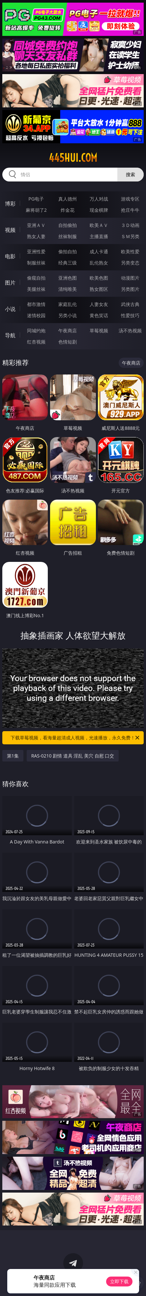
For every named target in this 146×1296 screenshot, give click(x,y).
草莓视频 (99, 330)
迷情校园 (36, 315)
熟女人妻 (36, 236)
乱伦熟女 (99, 263)
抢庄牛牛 (130, 210)
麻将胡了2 (36, 210)
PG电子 (36, 199)
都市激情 (36, 304)
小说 (10, 309)
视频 (10, 230)
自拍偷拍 (67, 225)
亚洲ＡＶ (36, 225)
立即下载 (119, 1281)
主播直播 (99, 236)
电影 (10, 256)
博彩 (10, 203)
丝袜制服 (67, 236)
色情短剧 (67, 342)
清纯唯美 (67, 289)
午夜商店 (67, 330)
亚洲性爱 (36, 251)
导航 (10, 335)
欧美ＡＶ (99, 225)
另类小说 (67, 315)
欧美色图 (99, 278)
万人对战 (99, 199)
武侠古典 (130, 304)
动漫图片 (130, 278)
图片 (10, 282)
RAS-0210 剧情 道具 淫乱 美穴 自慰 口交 (72, 756)
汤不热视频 (130, 330)
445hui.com (73, 157)
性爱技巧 (130, 315)
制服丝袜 (36, 263)
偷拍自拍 (67, 251)
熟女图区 (99, 289)
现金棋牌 (99, 210)
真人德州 (67, 199)
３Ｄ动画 (130, 225)
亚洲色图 (67, 278)
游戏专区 (130, 199)
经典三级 (67, 263)
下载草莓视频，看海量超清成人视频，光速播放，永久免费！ (75, 738)
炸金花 (67, 210)
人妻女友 (99, 304)
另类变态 (130, 263)
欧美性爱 (130, 251)
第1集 (13, 756)
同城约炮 (36, 330)
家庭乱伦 (67, 304)
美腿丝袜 (36, 289)
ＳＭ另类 (130, 236)
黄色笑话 (99, 315)
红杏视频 (36, 342)
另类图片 (130, 289)
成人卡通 (99, 251)
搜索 (130, 174)
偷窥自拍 (36, 278)
